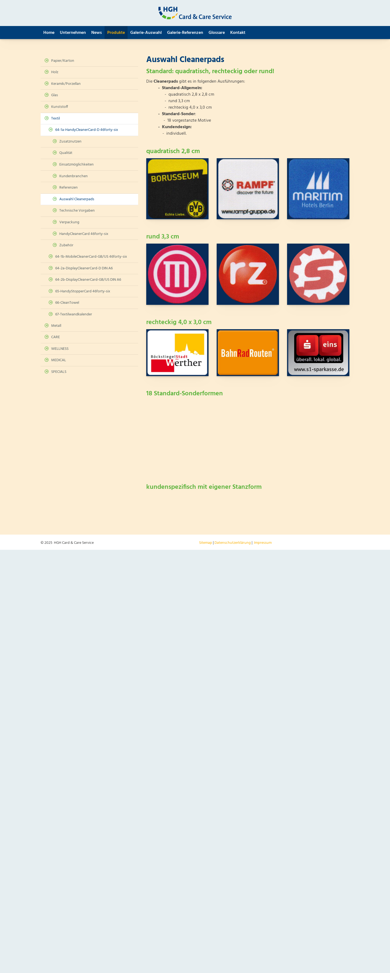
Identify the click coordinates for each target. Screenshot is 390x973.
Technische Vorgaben (77, 211)
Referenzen (68, 188)
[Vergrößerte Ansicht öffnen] (177, 188)
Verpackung (69, 222)
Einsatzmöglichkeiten (76, 164)
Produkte (116, 32)
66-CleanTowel (67, 303)
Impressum (263, 543)
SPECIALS (58, 372)
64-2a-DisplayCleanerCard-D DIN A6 (84, 268)
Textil (55, 118)
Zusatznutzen (70, 141)
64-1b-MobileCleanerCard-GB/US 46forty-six (91, 257)
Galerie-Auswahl (146, 32)
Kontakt (237, 32)
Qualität (65, 153)
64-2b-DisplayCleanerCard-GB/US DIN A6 (88, 280)
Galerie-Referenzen (185, 32)
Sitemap (205, 543)
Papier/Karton (62, 61)
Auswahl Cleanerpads (76, 199)
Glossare (217, 32)
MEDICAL (58, 360)
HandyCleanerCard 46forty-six (83, 234)
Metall (56, 326)
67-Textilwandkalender (73, 314)
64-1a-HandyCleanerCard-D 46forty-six (86, 130)
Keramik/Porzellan (66, 84)
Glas (54, 95)
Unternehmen (73, 32)
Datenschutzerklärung (232, 543)
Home (48, 32)
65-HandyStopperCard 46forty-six (82, 291)
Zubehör (66, 245)
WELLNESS (60, 349)
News (96, 32)
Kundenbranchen (73, 176)
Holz (54, 72)
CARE (55, 337)
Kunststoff (59, 107)
